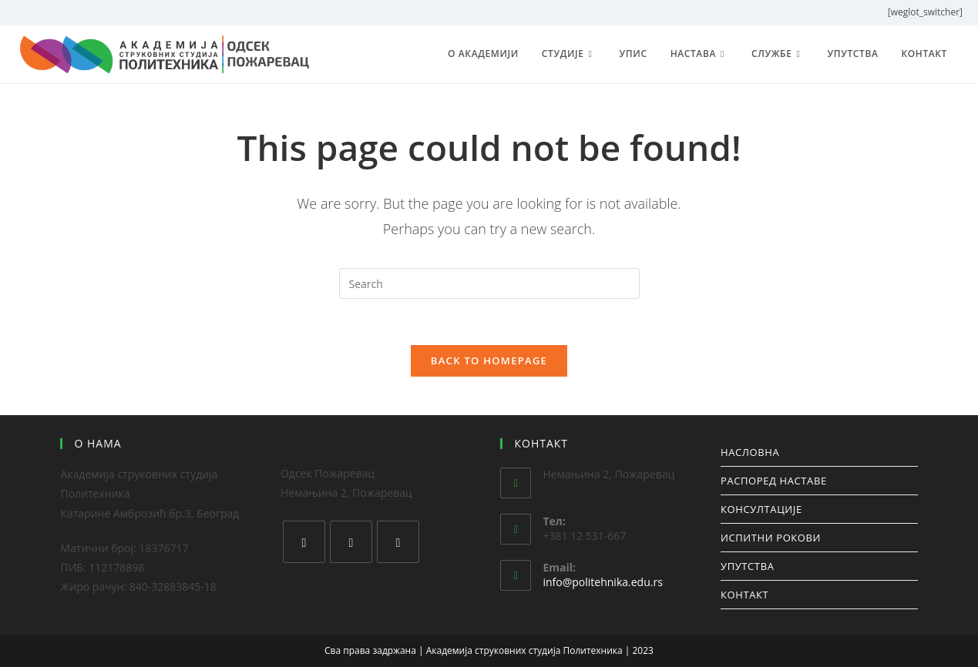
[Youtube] (398, 542)
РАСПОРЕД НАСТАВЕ (774, 481)
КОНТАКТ (744, 595)
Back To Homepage (489, 360)
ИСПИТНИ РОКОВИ (771, 538)
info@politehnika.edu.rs (602, 582)
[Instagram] (351, 542)
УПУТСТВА (747, 566)
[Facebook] (304, 542)
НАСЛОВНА (750, 452)
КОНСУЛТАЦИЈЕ (761, 509)
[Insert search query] (489, 283)
